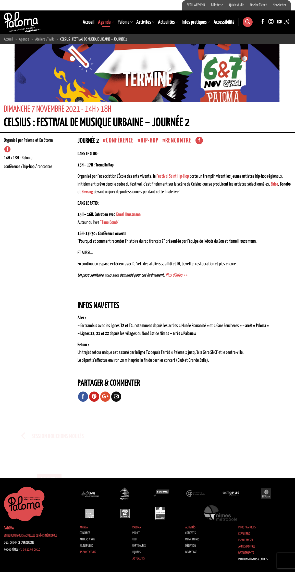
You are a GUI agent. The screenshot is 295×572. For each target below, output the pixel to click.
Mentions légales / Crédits (253, 559)
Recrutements (246, 553)
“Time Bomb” (109, 222)
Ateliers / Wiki (87, 539)
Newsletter (279, 5)
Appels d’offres (246, 546)
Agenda (106, 22)
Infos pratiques (196, 22)
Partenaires (139, 546)
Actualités (168, 22)
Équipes (136, 552)
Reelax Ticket (258, 5)
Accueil (88, 22)
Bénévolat (191, 552)
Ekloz (274, 184)
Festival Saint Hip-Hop (172, 176)
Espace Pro (244, 534)
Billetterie (217, 5)
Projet (136, 533)
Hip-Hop (149, 140)
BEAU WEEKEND (196, 5)
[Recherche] (247, 22)
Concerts (85, 533)
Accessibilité (224, 22)
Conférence (119, 140)
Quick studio (236, 5)
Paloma (125, 22)
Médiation (190, 546)
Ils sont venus (88, 552)
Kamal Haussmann (128, 214)
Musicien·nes (192, 539)
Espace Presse (245, 540)
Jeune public (86, 546)
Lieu (134, 539)
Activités (145, 22)
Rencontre (178, 140)
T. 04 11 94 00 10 (30, 549)
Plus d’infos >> (176, 275)
